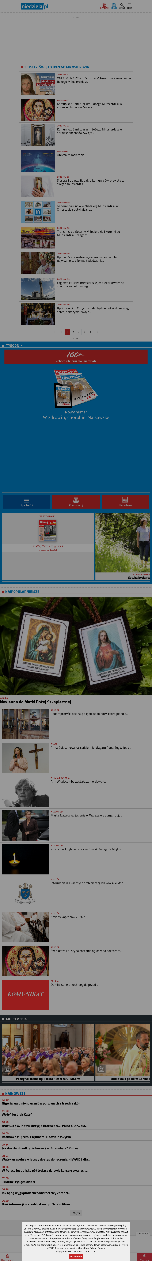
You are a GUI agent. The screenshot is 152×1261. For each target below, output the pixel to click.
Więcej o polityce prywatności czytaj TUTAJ (75, 1251)
